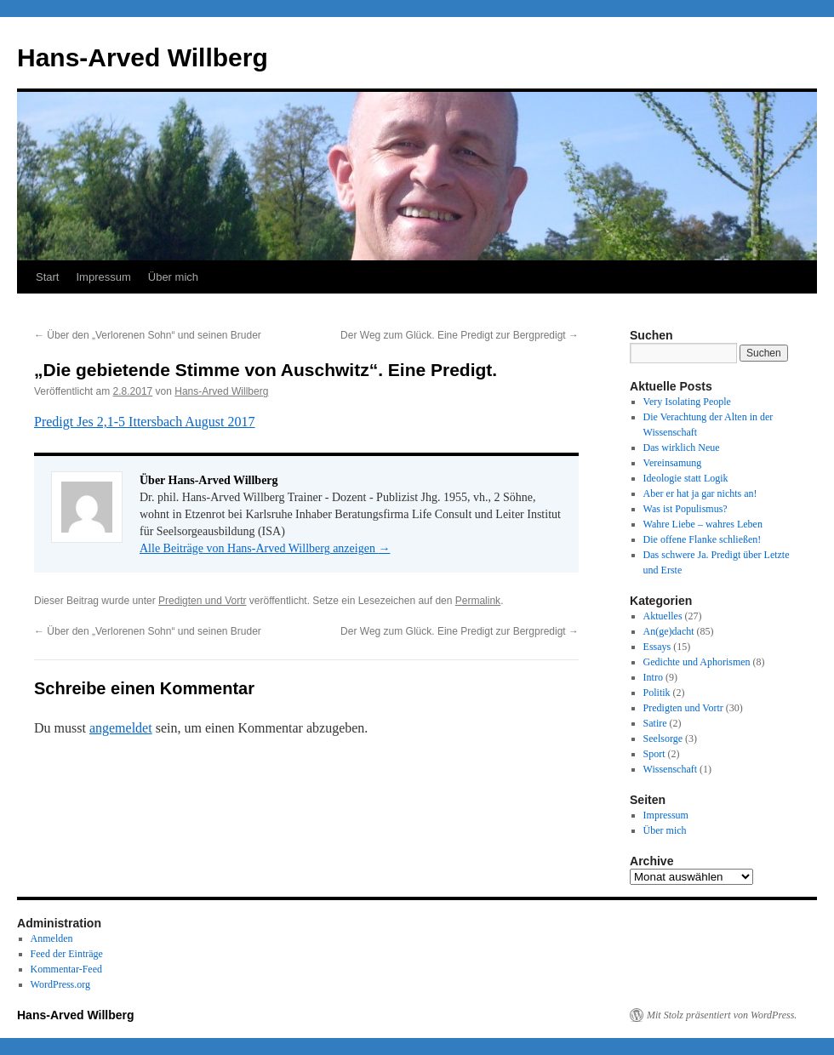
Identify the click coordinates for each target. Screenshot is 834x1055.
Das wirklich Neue (681, 447)
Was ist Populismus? (685, 509)
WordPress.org (60, 984)
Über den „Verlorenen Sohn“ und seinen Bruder (147, 335)
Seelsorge (663, 738)
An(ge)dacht (668, 631)
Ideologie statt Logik (685, 478)
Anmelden (52, 938)
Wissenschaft (670, 769)
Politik (657, 693)
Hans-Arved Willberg (142, 57)
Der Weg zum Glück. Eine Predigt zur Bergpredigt (459, 335)
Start (47, 277)
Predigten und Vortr (202, 601)
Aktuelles (663, 616)
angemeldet (120, 728)
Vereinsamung (672, 463)
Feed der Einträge (67, 954)
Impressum (103, 277)
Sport (654, 754)
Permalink (477, 601)
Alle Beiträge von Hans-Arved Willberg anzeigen (265, 548)
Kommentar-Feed (66, 969)
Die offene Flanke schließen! (702, 539)
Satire (655, 723)
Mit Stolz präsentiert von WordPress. (722, 1015)
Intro (653, 677)
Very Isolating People (687, 402)
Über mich (173, 277)
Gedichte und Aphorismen (697, 662)
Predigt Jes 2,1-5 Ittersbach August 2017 (144, 421)
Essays (657, 647)
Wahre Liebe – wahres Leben (703, 524)
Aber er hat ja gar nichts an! (700, 493)
